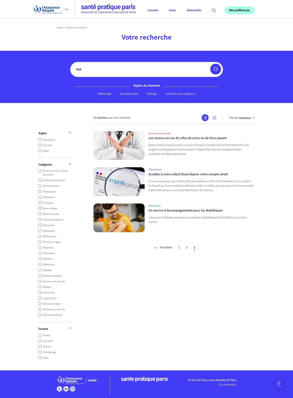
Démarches (49, 139)
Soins (46, 151)
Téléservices (49, 191)
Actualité (48, 341)
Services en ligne (52, 242)
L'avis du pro (50, 298)
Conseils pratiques (53, 219)
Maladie (47, 270)
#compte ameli (129, 93)
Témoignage (49, 352)
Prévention (49, 197)
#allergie (151, 93)
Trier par (242, 117)
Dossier (47, 346)
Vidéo (46, 357)
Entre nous (49, 292)
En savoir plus (227, 384)
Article (46, 335)
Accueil (60, 27)
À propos (48, 202)
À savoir (47, 287)
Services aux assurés (54, 180)
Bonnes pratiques (52, 275)
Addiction (48, 247)
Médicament (49, 236)
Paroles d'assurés (52, 315)
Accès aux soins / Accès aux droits (55, 172)
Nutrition (48, 258)
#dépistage (104, 93)
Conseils (47, 145)
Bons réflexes (50, 208)
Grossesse (48, 225)
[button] (215, 69)
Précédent (163, 247)
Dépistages (49, 230)
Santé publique (51, 185)
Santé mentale (51, 214)
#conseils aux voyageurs (180, 93)
